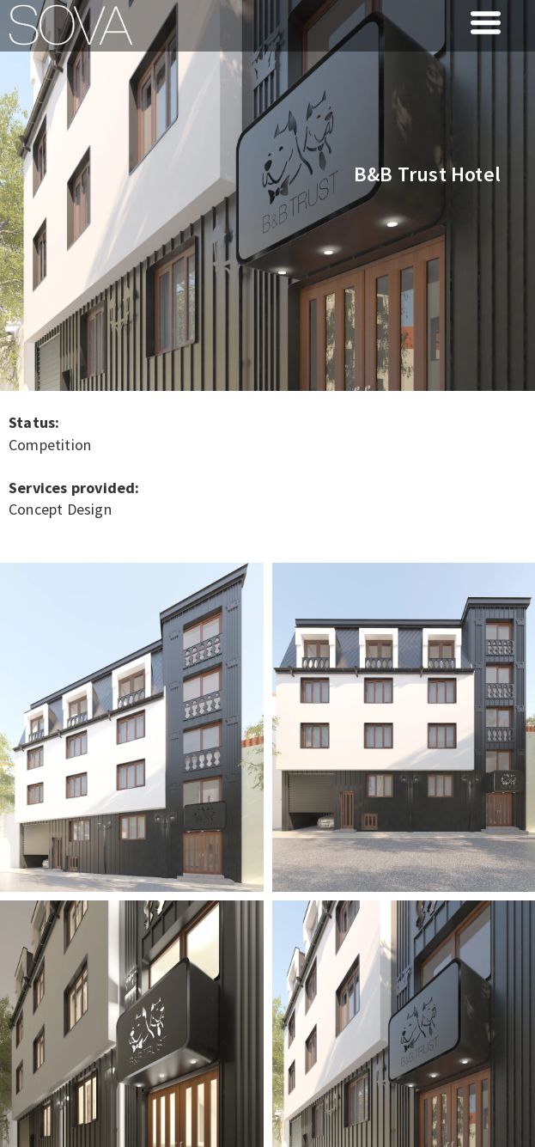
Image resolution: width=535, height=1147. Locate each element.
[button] (486, 23)
